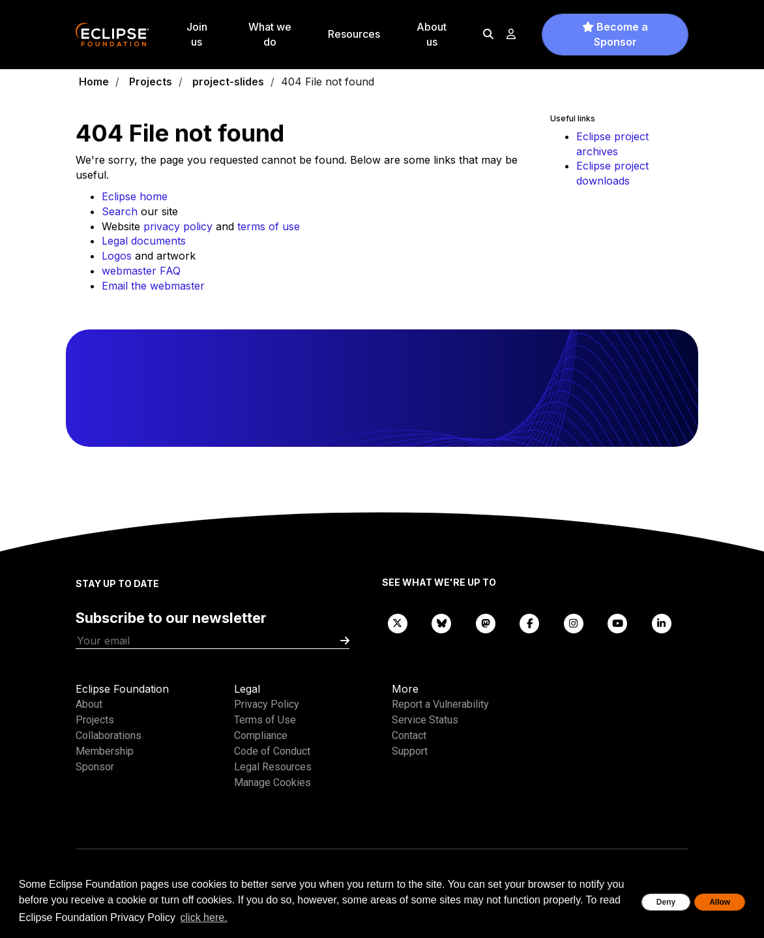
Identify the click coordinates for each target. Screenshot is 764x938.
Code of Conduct (272, 751)
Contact (409, 735)
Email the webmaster (153, 285)
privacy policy (178, 226)
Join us (196, 34)
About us (432, 34)
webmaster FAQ (141, 270)
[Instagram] (573, 622)
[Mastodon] (485, 622)
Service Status (425, 720)
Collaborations (108, 735)
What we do (269, 34)
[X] (397, 622)
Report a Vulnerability (440, 704)
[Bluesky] (442, 622)
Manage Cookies (272, 782)
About (89, 704)
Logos (117, 255)
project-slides (228, 81)
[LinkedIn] (661, 622)
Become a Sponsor (615, 34)
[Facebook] (530, 622)
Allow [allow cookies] (719, 902)
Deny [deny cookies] (665, 902)
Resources (354, 33)
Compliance (260, 735)
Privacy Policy (266, 704)
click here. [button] (204, 917)
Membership (105, 751)
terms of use (268, 226)
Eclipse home (135, 196)
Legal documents (144, 240)
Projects (150, 81)
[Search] (488, 33)
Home (94, 81)
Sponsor (95, 767)
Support (410, 751)
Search (120, 211)
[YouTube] (618, 622)
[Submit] (344, 640)
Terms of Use (265, 720)
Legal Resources (273, 767)
